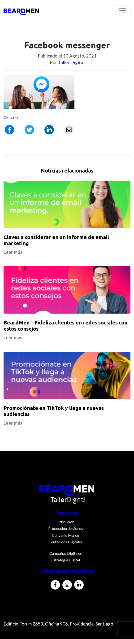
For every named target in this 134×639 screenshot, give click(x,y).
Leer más (13, 252)
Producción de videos (65, 528)
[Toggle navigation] (122, 10)
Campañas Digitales (65, 553)
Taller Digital (71, 62)
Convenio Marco (65, 535)
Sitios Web (65, 521)
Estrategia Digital (65, 560)
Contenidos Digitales (65, 542)
